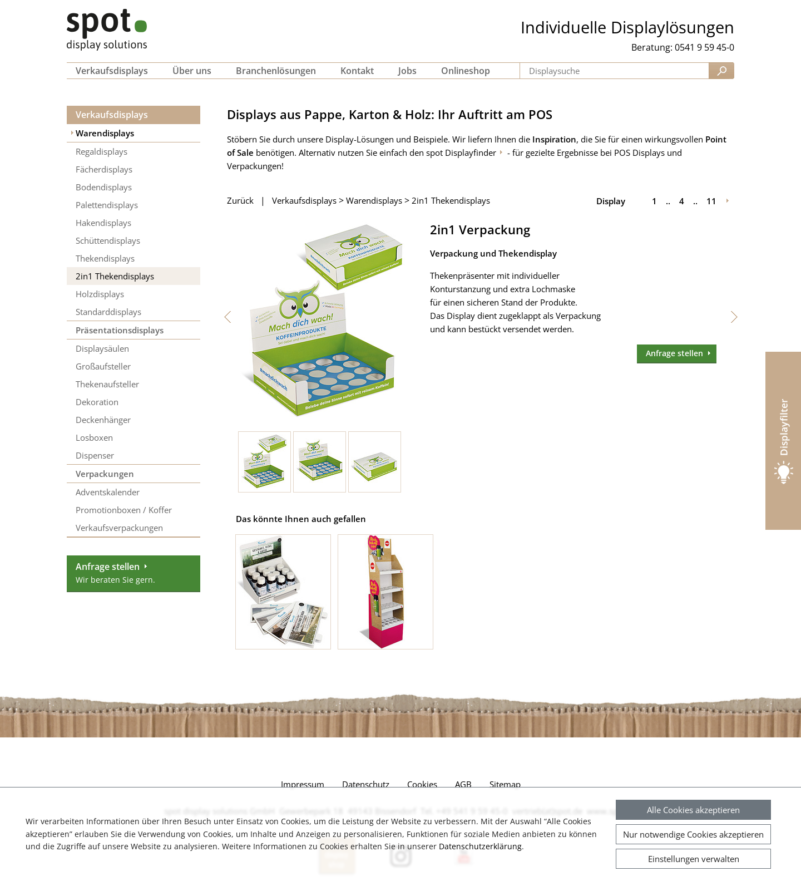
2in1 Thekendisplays (451, 200)
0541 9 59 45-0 (704, 47)
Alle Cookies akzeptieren (693, 809)
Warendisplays (374, 200)
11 (711, 200)
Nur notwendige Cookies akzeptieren (693, 834)
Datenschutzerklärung (480, 846)
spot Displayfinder (461, 152)
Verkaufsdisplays (112, 115)
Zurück (240, 200)
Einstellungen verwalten (693, 858)
